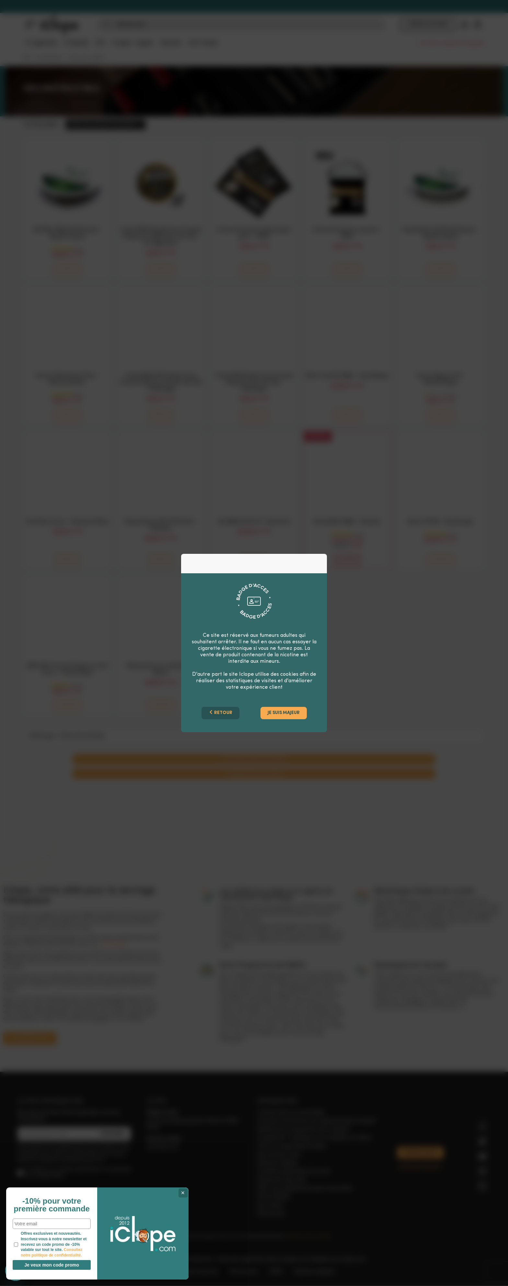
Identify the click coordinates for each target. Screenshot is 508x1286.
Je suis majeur (284, 712)
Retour (220, 712)
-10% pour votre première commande (48, 1195)
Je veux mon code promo (48, 1265)
